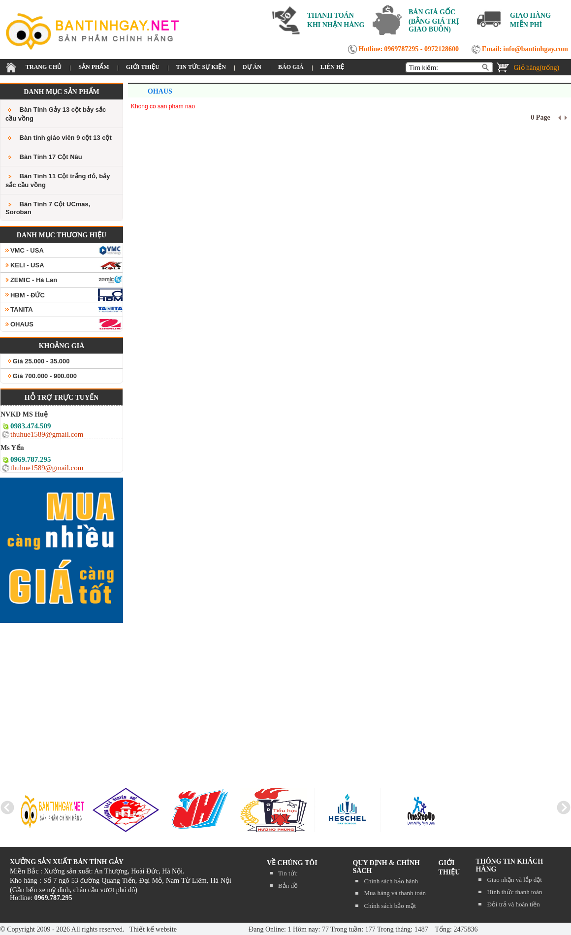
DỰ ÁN (252, 67)
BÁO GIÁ (291, 67)
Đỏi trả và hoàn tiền (513, 904)
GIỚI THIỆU (142, 67)
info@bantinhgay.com (535, 49)
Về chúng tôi (292, 863)
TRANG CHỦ (44, 67)
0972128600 (441, 49)
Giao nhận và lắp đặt (514, 879)
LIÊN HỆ (332, 67)
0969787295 (401, 49)
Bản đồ (288, 885)
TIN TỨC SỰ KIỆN (201, 67)
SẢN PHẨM (93, 67)
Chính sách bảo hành (391, 881)
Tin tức (287, 873)
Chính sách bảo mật (389, 905)
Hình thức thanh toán (514, 892)
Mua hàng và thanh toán (395, 893)
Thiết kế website (152, 929)
